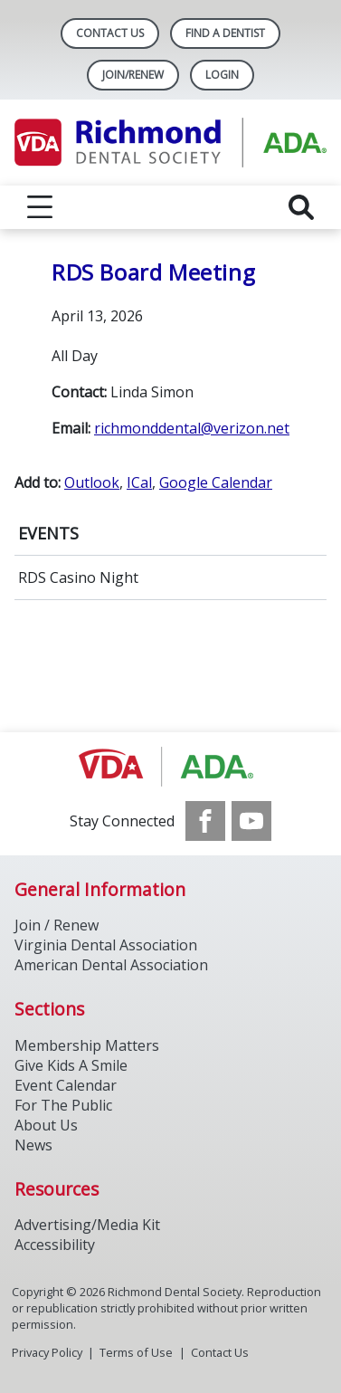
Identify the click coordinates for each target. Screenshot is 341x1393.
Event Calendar (65, 1085)
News (33, 1145)
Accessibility (54, 1245)
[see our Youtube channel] (251, 821)
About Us (46, 1125)
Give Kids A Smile (71, 1065)
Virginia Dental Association (105, 945)
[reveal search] (301, 207)
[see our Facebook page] (205, 821)
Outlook (91, 482)
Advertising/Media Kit (87, 1225)
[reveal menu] (39, 207)
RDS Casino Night (78, 577)
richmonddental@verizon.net (191, 428)
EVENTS (48, 533)
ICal (139, 482)
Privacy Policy (47, 1352)
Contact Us (110, 33)
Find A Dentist (225, 33)
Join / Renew (56, 925)
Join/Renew (133, 74)
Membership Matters (86, 1045)
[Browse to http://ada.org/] (170, 767)
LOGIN (222, 74)
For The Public (63, 1105)
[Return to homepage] (170, 142)
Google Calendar (215, 482)
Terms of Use (136, 1352)
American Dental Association (111, 965)
